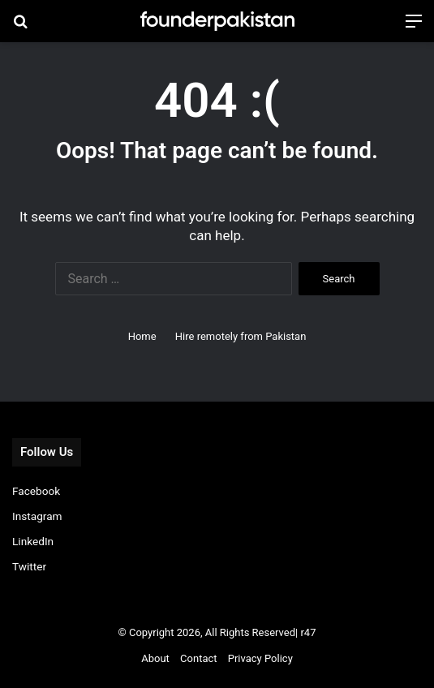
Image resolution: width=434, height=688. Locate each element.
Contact (198, 658)
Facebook (36, 490)
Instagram (37, 516)
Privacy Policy (260, 658)
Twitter (29, 566)
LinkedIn (33, 541)
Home (142, 336)
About (155, 658)
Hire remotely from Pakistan (241, 336)
